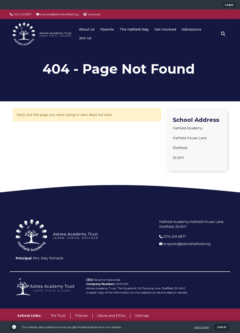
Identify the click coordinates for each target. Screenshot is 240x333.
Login (229, 4)
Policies (81, 315)
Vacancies (91, 14)
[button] (223, 34)
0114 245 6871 (21, 14)
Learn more (201, 327)
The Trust (58, 315)
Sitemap (142, 315)
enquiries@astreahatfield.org (57, 14)
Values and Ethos (111, 315)
